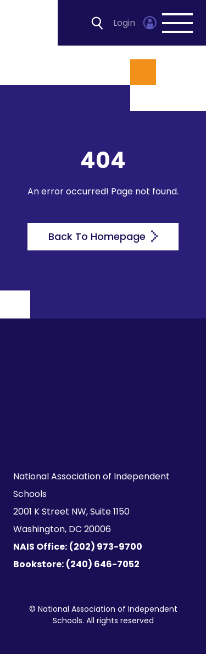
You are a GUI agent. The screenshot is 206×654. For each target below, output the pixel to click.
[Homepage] (29, 23)
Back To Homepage (103, 236)
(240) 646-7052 (103, 564)
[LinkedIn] (153, 407)
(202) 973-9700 (105, 546)
